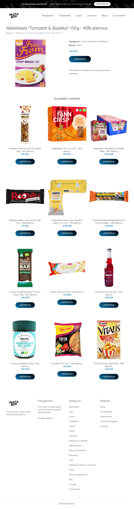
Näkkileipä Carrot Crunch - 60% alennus (67, 150)
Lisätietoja (80, 60)
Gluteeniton (92, 42)
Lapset (72, 427)
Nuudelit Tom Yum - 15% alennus (67, 364)
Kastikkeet (65, 15)
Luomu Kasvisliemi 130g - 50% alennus (25, 365)
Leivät (83, 42)
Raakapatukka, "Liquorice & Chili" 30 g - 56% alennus (25, 222)
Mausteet (73, 456)
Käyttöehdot (106, 417)
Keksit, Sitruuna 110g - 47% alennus (67, 292)
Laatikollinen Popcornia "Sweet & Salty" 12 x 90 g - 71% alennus (67, 222)
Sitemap (104, 427)
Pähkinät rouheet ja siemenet (82, 466)
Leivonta (91, 15)
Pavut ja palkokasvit (78, 475)
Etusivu (9, 34)
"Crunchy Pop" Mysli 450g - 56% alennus (109, 365)
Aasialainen (48, 15)
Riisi (70, 480)
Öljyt (71, 461)
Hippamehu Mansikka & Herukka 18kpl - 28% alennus (108, 150)
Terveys (72, 485)
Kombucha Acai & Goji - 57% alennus (108, 294)
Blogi (104, 15)
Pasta (71, 470)
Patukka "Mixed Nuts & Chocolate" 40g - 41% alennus (25, 150)
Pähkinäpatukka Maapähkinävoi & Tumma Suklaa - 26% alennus (109, 222)
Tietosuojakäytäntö (109, 422)
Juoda (72, 417)
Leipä (79, 15)
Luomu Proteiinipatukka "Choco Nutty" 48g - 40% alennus (25, 294)
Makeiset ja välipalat (78, 441)
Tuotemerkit (118, 15)
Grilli (71, 412)
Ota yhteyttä (106, 412)
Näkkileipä (103, 42)
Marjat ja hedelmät (77, 451)
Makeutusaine (75, 446)
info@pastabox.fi (45, 419)
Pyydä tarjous (102, 4)
